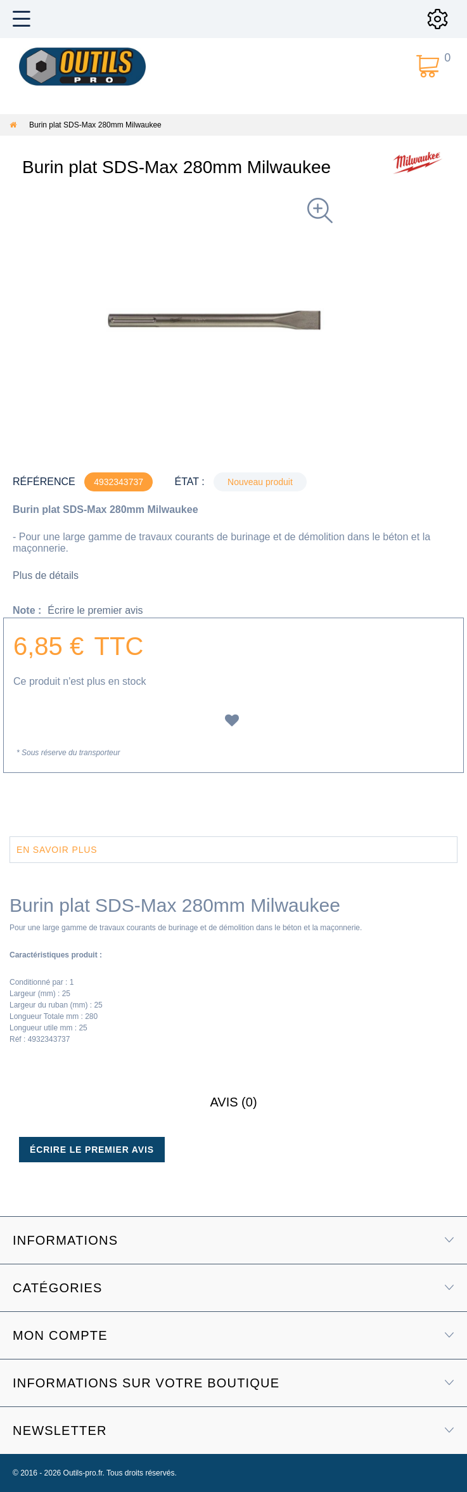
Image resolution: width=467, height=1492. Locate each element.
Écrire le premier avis (95, 610)
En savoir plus (56, 850)
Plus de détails (46, 575)
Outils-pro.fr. (84, 1473)
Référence (44, 481)
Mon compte (60, 1335)
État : (189, 481)
